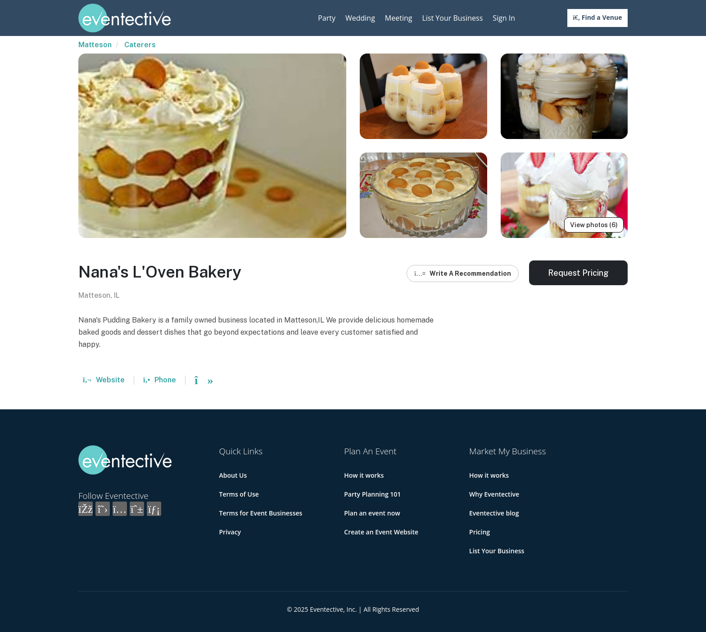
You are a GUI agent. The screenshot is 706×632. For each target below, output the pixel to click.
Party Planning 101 (372, 494)
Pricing (479, 532)
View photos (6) (594, 225)
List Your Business (452, 18)
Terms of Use (239, 494)
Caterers (140, 44)
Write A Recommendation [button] (462, 273)
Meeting (398, 18)
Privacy (230, 532)
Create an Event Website (381, 532)
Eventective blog (494, 513)
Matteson (95, 44)
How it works (364, 475)
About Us (233, 475)
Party (326, 18)
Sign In (504, 18)
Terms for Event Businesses (261, 513)
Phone (159, 380)
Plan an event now (372, 513)
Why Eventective (494, 494)
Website (104, 380)
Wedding (360, 18)
